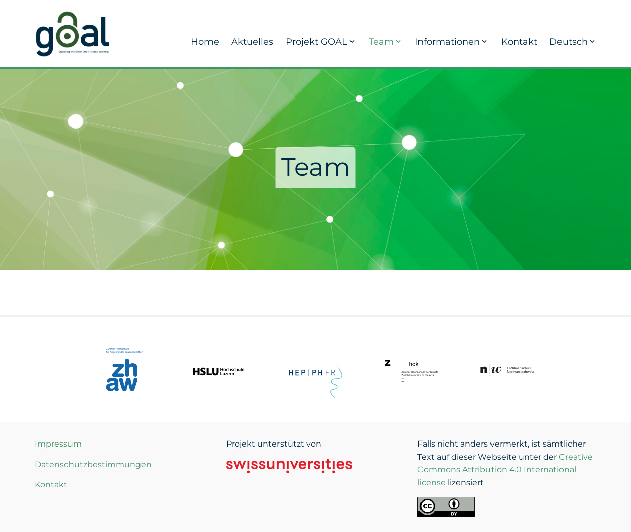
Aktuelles (252, 41)
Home (205, 41)
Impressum (58, 444)
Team (386, 41)
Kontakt (519, 41)
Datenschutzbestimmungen (93, 464)
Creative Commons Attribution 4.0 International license (505, 469)
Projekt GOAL (321, 41)
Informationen (452, 41)
